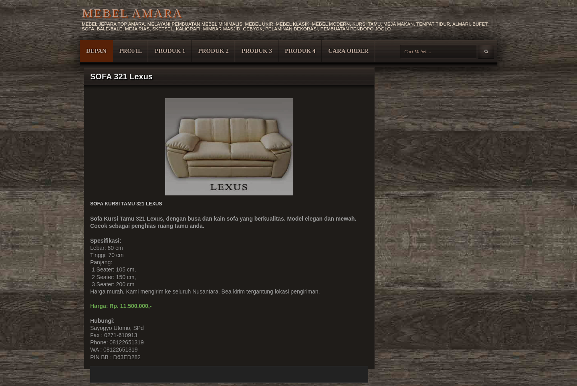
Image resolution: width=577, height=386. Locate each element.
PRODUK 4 (300, 51)
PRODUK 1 (170, 51)
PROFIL (130, 51)
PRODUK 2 (213, 51)
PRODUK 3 (257, 51)
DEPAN (96, 51)
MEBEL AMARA (132, 12)
